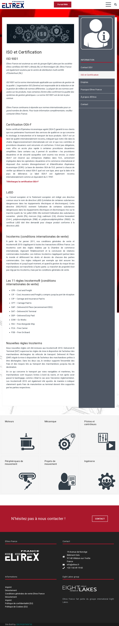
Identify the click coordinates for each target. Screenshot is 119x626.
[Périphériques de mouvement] (20, 475)
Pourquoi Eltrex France (91, 89)
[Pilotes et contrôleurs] (99, 435)
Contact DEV (86, 67)
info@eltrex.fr (73, 564)
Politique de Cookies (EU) (16, 606)
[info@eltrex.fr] (65, 565)
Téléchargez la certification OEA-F (22, 181)
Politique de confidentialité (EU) (19, 603)
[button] (108, 4)
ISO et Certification (90, 75)
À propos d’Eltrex (88, 97)
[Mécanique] (59, 435)
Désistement (11, 590)
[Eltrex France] (13, 4)
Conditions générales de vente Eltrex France (25, 593)
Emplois (84, 82)
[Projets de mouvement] (59, 475)
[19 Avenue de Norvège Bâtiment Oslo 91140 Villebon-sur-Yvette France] (65, 557)
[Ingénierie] (99, 475)
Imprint (8, 587)
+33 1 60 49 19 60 (75, 568)
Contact (84, 104)
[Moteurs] (20, 435)
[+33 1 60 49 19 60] (65, 568)
